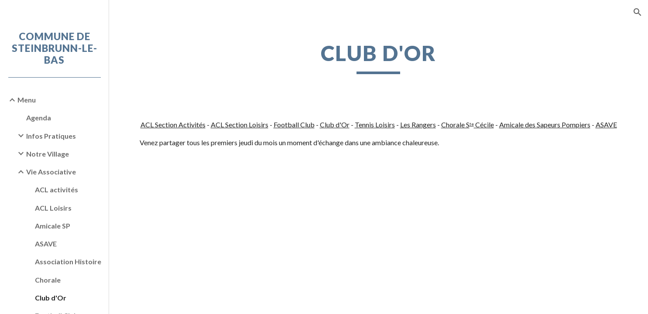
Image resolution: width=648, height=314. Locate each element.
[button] (637, 12)
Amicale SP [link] (52, 226)
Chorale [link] (48, 280)
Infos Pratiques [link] (51, 136)
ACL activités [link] (56, 189)
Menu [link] (26, 100)
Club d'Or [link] (50, 298)
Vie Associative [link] (51, 171)
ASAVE (606, 124)
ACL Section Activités (173, 124)
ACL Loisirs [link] (53, 208)
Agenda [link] (38, 117)
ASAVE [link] (46, 243)
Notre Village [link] (47, 154)
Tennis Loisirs (375, 124)
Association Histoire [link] (68, 261)
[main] (378, 57)
